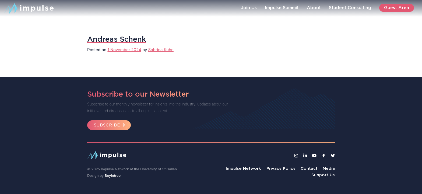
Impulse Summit (282, 7)
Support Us (323, 174)
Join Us (249, 7)
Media (329, 168)
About (314, 7)
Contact (309, 168)
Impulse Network (243, 168)
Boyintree (113, 175)
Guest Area (396, 7)
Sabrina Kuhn (161, 49)
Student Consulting (350, 7)
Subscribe (110, 125)
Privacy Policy (281, 168)
